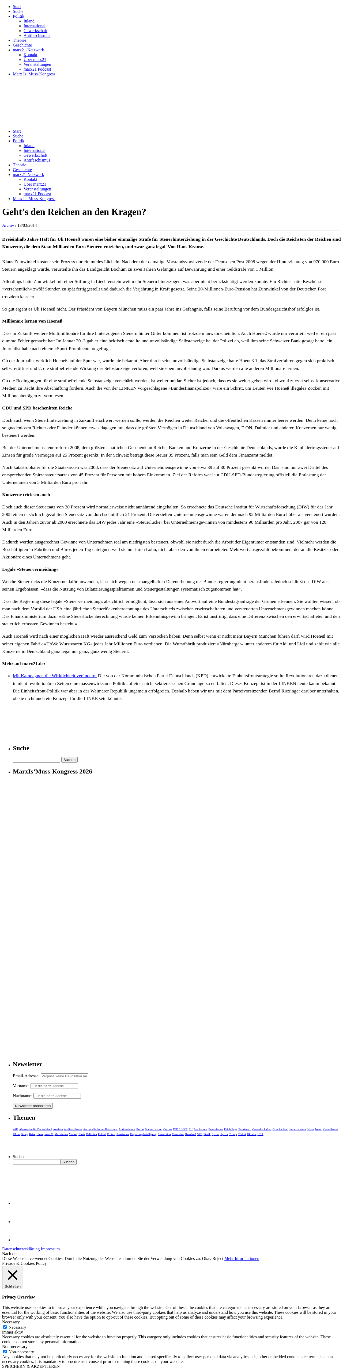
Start (17, 6)
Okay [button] (207, 1258)
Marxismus (61, 1134)
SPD (199, 1134)
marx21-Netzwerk (28, 50)
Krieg (24, 1134)
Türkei (242, 1134)
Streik (206, 1134)
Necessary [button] (11, 1322)
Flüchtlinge (230, 1129)
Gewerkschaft (35, 30)
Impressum (50, 1249)
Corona (167, 1129)
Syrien (215, 1134)
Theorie (19, 40)
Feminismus (216, 1129)
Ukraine (251, 1134)
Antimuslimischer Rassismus (100, 1129)
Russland (190, 1134)
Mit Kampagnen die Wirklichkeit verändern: (55, 675)
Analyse (58, 1129)
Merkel (73, 1134)
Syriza (224, 1134)
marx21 (49, 1134)
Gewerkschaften (261, 1129)
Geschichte (22, 45)
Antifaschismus (37, 35)
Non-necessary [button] (15, 1346)
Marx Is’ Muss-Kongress (34, 74)
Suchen (19, 1156)
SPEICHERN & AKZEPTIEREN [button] (31, 1366)
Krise (32, 1134)
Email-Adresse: (27, 1076)
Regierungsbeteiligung (143, 1134)
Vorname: (21, 1085)
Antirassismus (127, 1129)
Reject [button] (217, 1258)
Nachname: (22, 1095)
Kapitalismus (330, 1129)
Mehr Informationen (241, 1258)
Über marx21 (35, 59)
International (35, 26)
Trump (233, 1134)
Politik (18, 16)
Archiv (8, 225)
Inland (29, 21)
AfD (15, 1129)
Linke (39, 1134)
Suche (18, 11)
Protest (111, 1134)
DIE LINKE (180, 1129)
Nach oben (11, 1253)
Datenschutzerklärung (21, 1249)
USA (260, 1134)
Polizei (102, 1134)
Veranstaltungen (37, 64)
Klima (16, 1134)
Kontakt (30, 54)
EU (191, 1129)
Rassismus (122, 1134)
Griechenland (280, 1129)
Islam (310, 1129)
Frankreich (245, 1129)
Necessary (17, 1327)
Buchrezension (153, 1129)
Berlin (140, 1129)
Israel (318, 1129)
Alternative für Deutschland (35, 1129)
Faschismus (200, 1129)
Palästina (91, 1134)
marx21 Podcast (37, 69)
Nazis (81, 1134)
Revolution (164, 1134)
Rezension (178, 1134)
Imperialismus (297, 1129)
